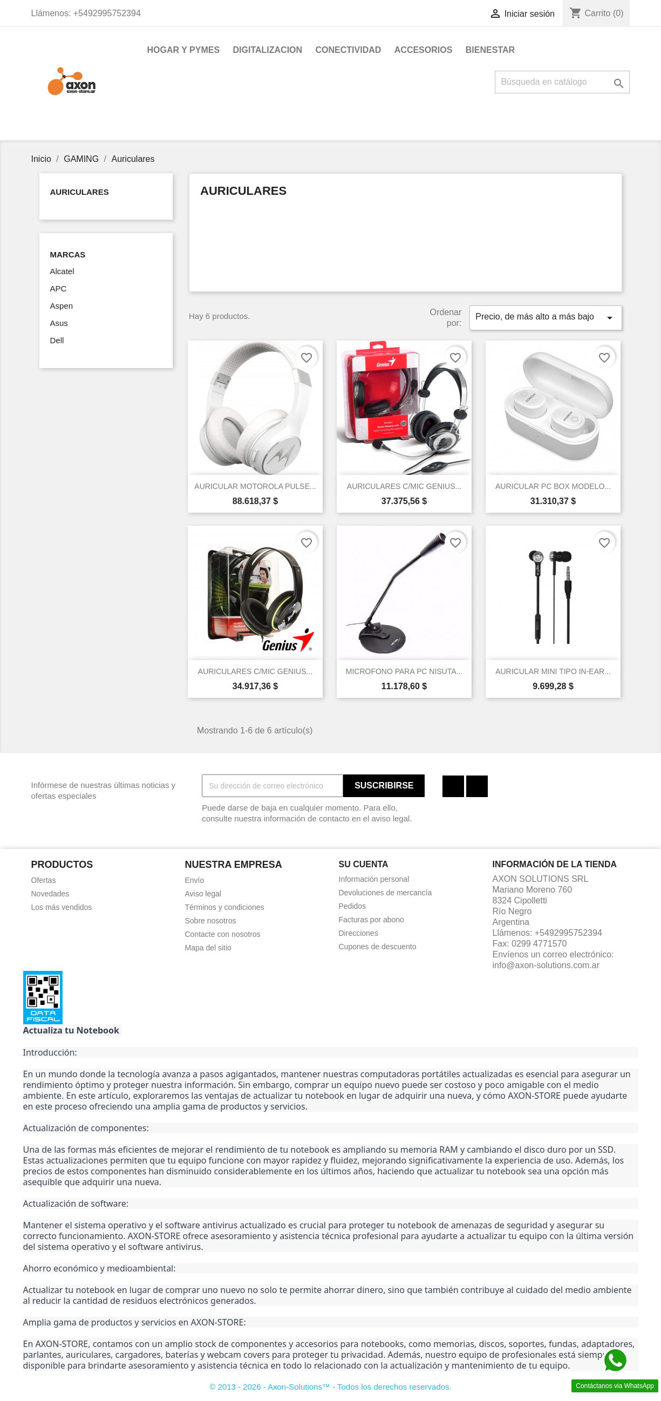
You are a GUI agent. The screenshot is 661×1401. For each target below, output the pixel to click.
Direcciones (358, 933)
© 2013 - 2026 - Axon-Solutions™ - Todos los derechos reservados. (330, 1386)
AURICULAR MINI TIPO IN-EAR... (553, 671)
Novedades (50, 893)
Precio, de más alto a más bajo (545, 317)
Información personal (374, 879)
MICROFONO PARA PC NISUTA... (404, 671)
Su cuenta (364, 864)
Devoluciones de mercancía (385, 892)
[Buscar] (562, 82)
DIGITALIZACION (268, 50)
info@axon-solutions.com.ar (546, 965)
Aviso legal (203, 893)
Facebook (453, 786)
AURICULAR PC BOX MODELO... (553, 486)
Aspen (61, 305)
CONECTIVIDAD (348, 50)
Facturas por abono (371, 919)
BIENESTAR (490, 50)
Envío (195, 880)
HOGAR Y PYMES (183, 50)
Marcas (68, 254)
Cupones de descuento (378, 946)
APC (58, 288)
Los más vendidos (61, 907)
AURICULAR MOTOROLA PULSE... (255, 486)
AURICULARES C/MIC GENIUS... (404, 486)
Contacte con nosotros (223, 934)
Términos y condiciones (224, 907)
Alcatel (62, 271)
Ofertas (43, 880)
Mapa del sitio (208, 947)
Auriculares (79, 191)
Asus (59, 323)
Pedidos (352, 906)
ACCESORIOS (423, 50)
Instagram (477, 786)
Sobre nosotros (210, 920)
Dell (57, 340)
